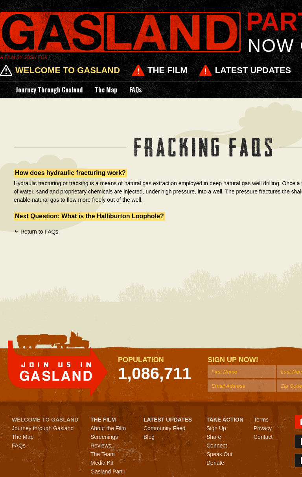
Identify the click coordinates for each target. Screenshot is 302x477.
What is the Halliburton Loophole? (112, 216)
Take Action (224, 419)
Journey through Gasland (49, 90)
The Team (102, 454)
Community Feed (165, 428)
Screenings (104, 437)
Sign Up (216, 428)
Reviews (100, 445)
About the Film (108, 428)
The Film (167, 70)
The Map (106, 90)
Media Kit (101, 463)
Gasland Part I (108, 471)
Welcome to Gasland (67, 70)
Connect (216, 445)
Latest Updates (253, 70)
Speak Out (219, 454)
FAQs (135, 90)
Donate (215, 463)
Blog (149, 437)
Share (213, 437)
